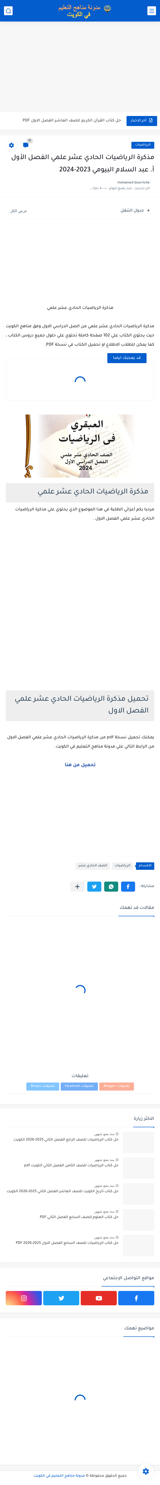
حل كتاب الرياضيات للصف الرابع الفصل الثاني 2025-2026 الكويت (65, 1140)
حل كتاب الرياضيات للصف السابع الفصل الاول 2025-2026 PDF (67, 1243)
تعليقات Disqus (43, 1086)
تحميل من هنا (80, 765)
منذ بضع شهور (104, 1134)
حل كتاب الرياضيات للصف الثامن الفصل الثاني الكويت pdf (71, 1166)
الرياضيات (143, 145)
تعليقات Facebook (79, 1086)
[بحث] (8, 10)
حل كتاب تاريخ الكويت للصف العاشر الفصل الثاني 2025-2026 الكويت (62, 1192)
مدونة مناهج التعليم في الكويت (59, 1476)
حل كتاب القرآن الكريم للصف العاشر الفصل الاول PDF (72, 121)
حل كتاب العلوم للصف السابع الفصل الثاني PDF (79, 1217)
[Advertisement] (80, 67)
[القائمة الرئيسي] (151, 10)
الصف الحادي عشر (92, 866)
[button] (128, 887)
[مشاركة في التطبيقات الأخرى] (77, 887)
